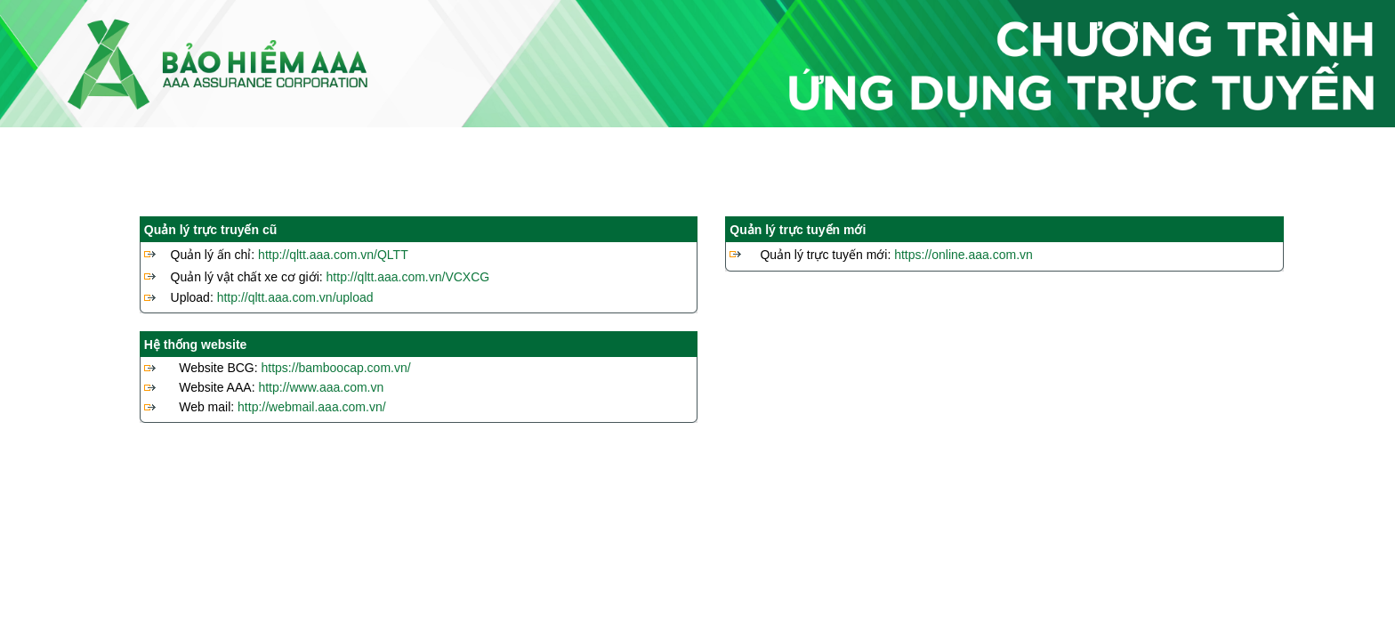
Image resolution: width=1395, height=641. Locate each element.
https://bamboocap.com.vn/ (336, 368)
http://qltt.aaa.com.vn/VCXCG (408, 277)
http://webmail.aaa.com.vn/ (312, 407)
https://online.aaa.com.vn (963, 254)
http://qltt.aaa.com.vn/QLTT (333, 254)
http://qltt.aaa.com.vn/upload (295, 297)
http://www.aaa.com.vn (320, 387)
